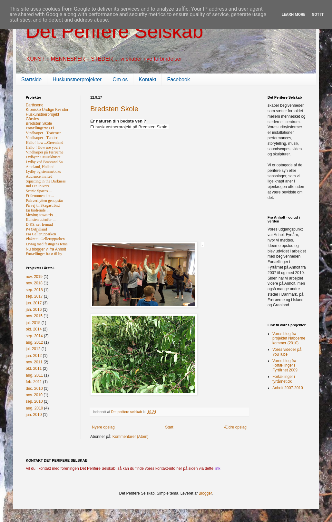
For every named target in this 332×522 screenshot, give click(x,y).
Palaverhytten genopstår (44, 200)
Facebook (178, 79)
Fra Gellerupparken (41, 234)
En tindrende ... (38, 210)
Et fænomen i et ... (40, 195)
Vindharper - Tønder (41, 137)
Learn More (294, 14)
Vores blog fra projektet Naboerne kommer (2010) (288, 338)
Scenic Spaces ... (39, 191)
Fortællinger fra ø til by (44, 253)
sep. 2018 (34, 290)
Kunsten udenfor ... (40, 219)
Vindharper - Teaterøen (44, 133)
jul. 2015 (33, 322)
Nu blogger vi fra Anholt (46, 249)
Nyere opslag (103, 427)
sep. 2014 (34, 336)
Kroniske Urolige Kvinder (47, 109)
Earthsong (35, 105)
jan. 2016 (34, 309)
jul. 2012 (33, 349)
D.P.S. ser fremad (39, 224)
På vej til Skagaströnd (43, 205)
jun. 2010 (34, 414)
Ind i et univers (37, 186)
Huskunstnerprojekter (77, 79)
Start (169, 427)
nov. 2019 (34, 276)
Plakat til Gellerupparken (45, 239)
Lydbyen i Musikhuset (43, 157)
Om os (120, 79)
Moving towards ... (41, 215)
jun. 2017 (34, 303)
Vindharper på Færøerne (44, 152)
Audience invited (39, 176)
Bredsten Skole (114, 109)
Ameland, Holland (40, 166)
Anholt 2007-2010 (287, 388)
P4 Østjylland (36, 229)
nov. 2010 (34, 395)
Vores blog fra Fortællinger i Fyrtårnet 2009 (285, 365)
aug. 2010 (34, 408)
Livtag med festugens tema (47, 244)
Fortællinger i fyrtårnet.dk (283, 378)
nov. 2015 (34, 316)
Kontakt (147, 79)
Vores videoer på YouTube (286, 351)
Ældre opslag (235, 427)
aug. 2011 (34, 375)
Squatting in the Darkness (46, 181)
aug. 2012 (34, 342)
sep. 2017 (34, 296)
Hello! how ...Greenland (44, 142)
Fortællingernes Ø (40, 128)
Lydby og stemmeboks (43, 171)
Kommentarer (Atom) (130, 436)
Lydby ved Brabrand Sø (44, 162)
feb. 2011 (34, 381)
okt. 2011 (34, 368)
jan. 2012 (34, 355)
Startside (31, 79)
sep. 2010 (34, 401)
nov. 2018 (34, 283)
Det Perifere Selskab (114, 31)
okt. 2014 (34, 329)
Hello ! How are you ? (43, 147)
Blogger (205, 493)
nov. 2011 (34, 362)
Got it (318, 14)
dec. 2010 (34, 388)
